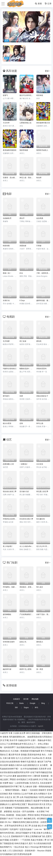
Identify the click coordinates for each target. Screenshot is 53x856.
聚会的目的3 (33, 804)
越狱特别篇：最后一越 (43, 300)
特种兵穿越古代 (21, 843)
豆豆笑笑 (39, 464)
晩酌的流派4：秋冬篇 (26, 369)
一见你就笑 (33, 790)
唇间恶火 (39, 642)
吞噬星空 (42, 790)
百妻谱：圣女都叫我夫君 (10, 178)
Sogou (26, 708)
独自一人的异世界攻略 (19, 783)
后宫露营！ (15, 840)
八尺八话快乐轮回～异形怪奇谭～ (22, 851)
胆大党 (42, 804)
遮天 (31, 843)
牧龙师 (38, 178)
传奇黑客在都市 (9, 642)
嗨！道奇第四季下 (8, 747)
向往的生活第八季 (26, 519)
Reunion (41, 851)
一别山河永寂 (18, 847)
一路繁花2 (23, 464)
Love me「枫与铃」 (43, 829)
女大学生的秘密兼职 (29, 769)
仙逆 (25, 765)
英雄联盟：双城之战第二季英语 (20, 815)
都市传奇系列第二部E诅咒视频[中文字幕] (18, 833)
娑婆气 (5, 95)
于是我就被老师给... (22, 808)
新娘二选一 (7, 273)
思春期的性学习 (18, 836)
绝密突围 (6, 246)
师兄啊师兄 (42, 818)
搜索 (38, 3)
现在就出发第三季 (9, 491)
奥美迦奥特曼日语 (43, 123)
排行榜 (25, 699)
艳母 (13, 758)
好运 (21, 273)
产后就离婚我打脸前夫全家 (26, 614)
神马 (36, 708)
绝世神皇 (39, 95)
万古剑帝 (6, 123)
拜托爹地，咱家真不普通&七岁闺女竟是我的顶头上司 (10, 587)
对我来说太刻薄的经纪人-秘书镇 (10, 519)
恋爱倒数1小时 (8, 464)
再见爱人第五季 (42, 491)
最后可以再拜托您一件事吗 (26, 95)
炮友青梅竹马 (6, 847)
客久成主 (39, 587)
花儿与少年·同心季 (43, 546)
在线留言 (16, 699)
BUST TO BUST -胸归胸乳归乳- (22, 818)
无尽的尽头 (34, 783)
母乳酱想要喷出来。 (18, 737)
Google (32, 703)
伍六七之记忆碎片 (23, 758)
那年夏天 (6, 396)
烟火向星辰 (7, 423)
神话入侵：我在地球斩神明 (26, 178)
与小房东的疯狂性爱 (42, 843)
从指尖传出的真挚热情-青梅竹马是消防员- (18, 761)
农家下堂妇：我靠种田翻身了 (43, 614)
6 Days (22, 300)
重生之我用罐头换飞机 (35, 836)
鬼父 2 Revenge (32, 847)
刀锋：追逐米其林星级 (43, 273)
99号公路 (39, 423)
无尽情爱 (6, 341)
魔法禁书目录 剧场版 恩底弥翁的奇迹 (24, 754)
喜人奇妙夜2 (7, 546)
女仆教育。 (45, 765)
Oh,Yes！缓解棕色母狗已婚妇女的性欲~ (22, 822)
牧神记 (37, 815)
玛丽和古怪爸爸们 (9, 369)
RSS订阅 (9, 703)
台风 (21, 797)
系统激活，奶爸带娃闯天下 (26, 587)
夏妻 (14, 776)
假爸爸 (5, 737)
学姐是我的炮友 (31, 797)
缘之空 (41, 825)
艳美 (5, 851)
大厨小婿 (6, 758)
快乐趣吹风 (40, 519)
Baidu (21, 703)
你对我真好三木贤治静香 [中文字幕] (32, 779)
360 (16, 708)
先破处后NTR (24, 740)
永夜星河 (44, 822)
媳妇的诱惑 (22, 776)
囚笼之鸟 (23, 642)
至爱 (21, 396)
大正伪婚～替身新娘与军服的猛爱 (25, 751)
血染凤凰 (39, 218)
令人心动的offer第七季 (26, 546)
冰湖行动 (6, 300)
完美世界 (43, 769)
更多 (47, 71)
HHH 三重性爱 (33, 776)
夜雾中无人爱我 (25, 669)
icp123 (40, 726)
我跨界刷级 (24, 150)
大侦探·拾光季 (19, 733)
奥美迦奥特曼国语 (9, 150)
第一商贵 (39, 669)
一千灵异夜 (25, 840)
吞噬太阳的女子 (42, 396)
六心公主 (6, 836)
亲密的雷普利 (41, 369)
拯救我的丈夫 (33, 765)
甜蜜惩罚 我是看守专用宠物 (37, 801)
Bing (43, 703)
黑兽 (10, 794)
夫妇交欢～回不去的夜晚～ (24, 811)
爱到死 (38, 341)
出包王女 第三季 (12, 797)
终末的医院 (19, 801)
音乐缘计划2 (24, 491)
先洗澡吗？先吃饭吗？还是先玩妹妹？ (17, 829)
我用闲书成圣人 (42, 150)
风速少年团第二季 (38, 840)
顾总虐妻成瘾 (37, 808)
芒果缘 (38, 246)
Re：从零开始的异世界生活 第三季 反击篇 (18, 825)
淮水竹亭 (14, 740)
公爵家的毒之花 (25, 123)
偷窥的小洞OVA (15, 765)
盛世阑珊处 (7, 614)
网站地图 (35, 699)
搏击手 (22, 218)
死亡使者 (23, 341)
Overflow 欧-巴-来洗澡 (41, 758)
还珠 (21, 423)
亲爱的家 (23, 246)
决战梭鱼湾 (7, 218)
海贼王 (24, 790)
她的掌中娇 (7, 669)
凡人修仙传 (27, 786)
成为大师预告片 (40, 794)
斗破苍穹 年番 (6, 733)
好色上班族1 (43, 744)
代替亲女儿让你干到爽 (23, 794)
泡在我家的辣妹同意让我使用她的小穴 (33, 747)
